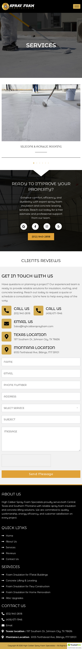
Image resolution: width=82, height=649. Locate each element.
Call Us (21, 309)
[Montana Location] (6, 349)
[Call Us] (6, 310)
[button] (33, 163)
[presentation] (26, 460)
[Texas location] (6, 336)
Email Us (23, 322)
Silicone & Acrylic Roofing (41, 146)
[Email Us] (6, 323)
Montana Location (34, 348)
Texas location (30, 335)
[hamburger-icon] (76, 6)
